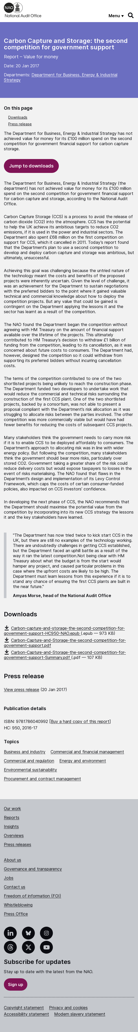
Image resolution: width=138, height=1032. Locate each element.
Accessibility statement (26, 1014)
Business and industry (24, 751)
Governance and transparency (33, 868)
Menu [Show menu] (114, 15)
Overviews (14, 835)
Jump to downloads (31, 166)
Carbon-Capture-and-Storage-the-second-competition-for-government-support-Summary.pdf (65, 655)
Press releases (17, 844)
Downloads (17, 117)
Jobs (8, 877)
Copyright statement (24, 1007)
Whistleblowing (18, 904)
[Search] (131, 15)
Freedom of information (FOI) (32, 895)
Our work (12, 808)
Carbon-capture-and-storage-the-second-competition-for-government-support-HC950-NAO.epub (64, 631)
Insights (11, 826)
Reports (11, 817)
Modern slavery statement (79, 1014)
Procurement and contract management (42, 778)
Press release (20, 124)
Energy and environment (82, 760)
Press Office (16, 913)
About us (12, 859)
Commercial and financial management (87, 751)
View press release (21, 689)
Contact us (14, 886)
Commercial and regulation (29, 760)
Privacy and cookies (68, 1007)
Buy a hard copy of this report (80, 721)
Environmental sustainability (30, 769)
